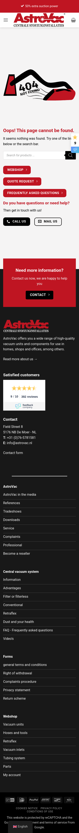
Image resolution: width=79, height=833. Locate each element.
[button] (5, 20)
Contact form (13, 453)
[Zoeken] (70, 155)
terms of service (56, 822)
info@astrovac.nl (19, 443)
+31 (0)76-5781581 (21, 438)
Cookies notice (27, 808)
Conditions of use (40, 811)
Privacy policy (51, 808)
